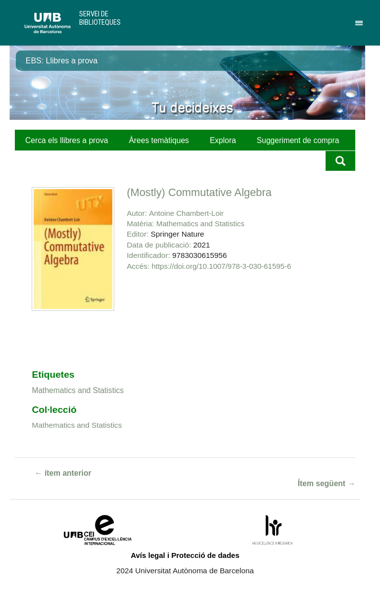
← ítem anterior (63, 473)
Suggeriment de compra (298, 140)
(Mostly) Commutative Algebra (199, 192)
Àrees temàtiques (159, 140)
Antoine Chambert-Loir (186, 213)
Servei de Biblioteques (100, 18)
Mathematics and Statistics (200, 223)
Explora (223, 140)
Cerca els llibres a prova (66, 140)
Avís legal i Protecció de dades (185, 555)
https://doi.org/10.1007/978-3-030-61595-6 (221, 266)
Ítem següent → (326, 483)
